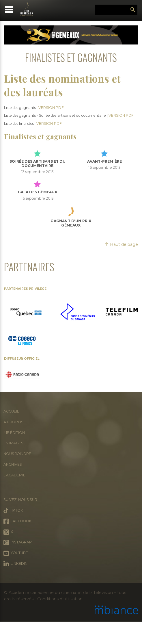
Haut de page (121, 244)
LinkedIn (15, 564)
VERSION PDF (50, 107)
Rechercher (132, 9)
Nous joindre (17, 454)
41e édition (14, 432)
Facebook (17, 521)
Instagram (17, 542)
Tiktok (13, 511)
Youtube (15, 553)
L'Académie (14, 475)
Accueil (11, 411)
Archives (12, 464)
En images (13, 443)
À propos (13, 422)
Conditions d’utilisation (59, 598)
